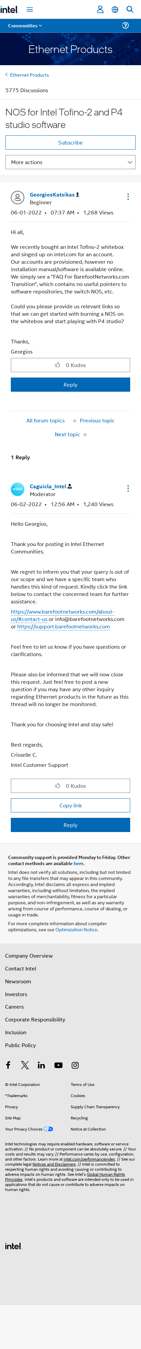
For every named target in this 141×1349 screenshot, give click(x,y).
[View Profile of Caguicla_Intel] (51, 486)
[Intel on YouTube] (58, 1066)
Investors (16, 994)
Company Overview (29, 955)
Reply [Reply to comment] (70, 825)
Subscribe (70, 142)
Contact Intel (20, 968)
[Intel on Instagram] (75, 1066)
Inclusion (15, 1032)
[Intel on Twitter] (25, 1066)
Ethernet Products (29, 74)
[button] (127, 196)
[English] (115, 9)
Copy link (71, 805)
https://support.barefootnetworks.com (63, 626)
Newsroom (18, 981)
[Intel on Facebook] (8, 1066)
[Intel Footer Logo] (13, 1245)
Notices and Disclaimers (54, 1164)
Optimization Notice (76, 929)
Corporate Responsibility (35, 1019)
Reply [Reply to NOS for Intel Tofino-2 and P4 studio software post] (70, 384)
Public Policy (20, 1045)
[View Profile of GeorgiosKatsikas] (54, 195)
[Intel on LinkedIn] (41, 1066)
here (79, 863)
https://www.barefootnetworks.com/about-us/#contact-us (62, 615)
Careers (14, 1006)
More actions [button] (26, 162)
